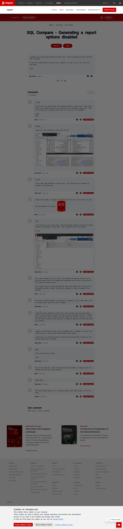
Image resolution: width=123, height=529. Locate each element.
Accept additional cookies (23, 524)
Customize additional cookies (64, 524)
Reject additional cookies (44, 524)
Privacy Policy (58, 519)
